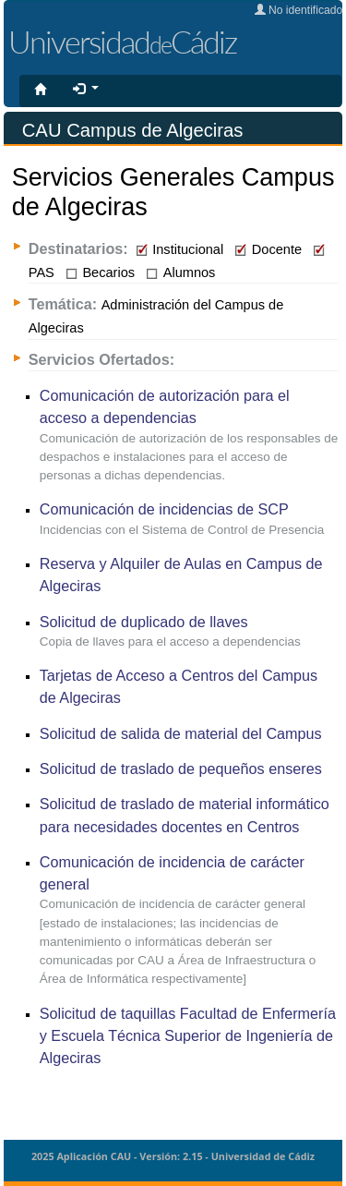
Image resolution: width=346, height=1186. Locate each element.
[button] (86, 89)
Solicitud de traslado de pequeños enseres (181, 768)
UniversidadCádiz (122, 41)
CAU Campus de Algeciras (133, 130)
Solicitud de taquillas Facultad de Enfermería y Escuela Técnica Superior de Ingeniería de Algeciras (188, 1036)
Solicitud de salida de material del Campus (181, 733)
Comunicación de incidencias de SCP (164, 509)
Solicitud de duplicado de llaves (144, 621)
